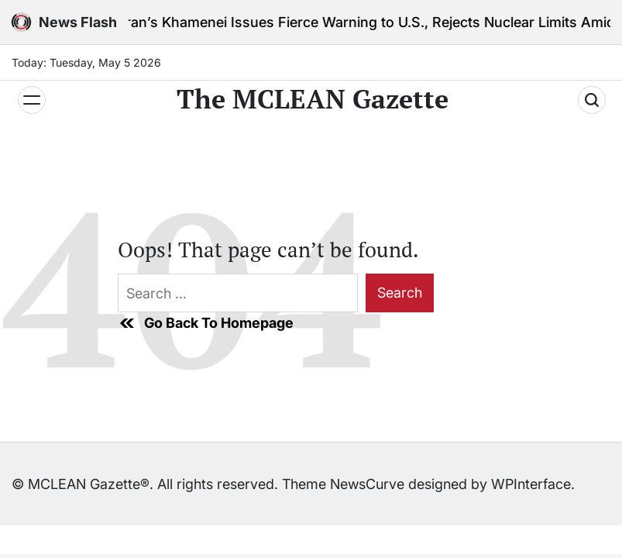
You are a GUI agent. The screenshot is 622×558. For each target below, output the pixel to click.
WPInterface (531, 484)
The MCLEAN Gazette (312, 99)
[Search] (591, 100)
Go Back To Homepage (206, 323)
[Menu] (32, 100)
